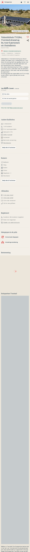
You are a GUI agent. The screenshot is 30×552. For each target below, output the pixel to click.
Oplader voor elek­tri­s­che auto (11, 222)
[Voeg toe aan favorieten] (28, 37)
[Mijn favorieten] (24, 2)
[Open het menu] (28, 2)
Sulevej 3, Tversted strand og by (11, 51)
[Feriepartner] (6, 2)
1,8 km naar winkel (8, 197)
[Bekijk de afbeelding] (15, 19)
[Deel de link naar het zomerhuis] (28, 40)
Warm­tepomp (7, 143)
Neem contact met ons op (16, 107)
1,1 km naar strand (8, 195)
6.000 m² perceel (7, 134)
